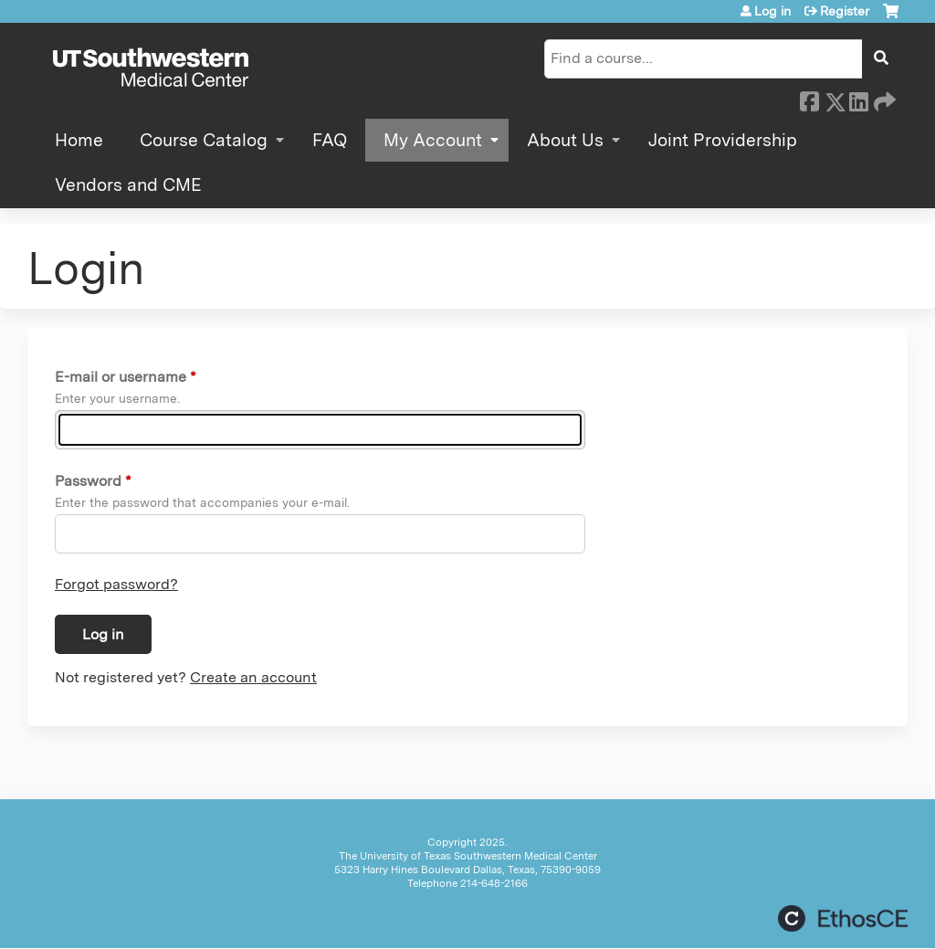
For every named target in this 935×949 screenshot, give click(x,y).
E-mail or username (120, 376)
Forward (883, 99)
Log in (772, 11)
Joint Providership (722, 140)
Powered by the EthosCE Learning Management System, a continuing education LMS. (843, 918)
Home (79, 140)
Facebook (809, 99)
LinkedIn (858, 99)
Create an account (253, 677)
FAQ (329, 140)
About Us (565, 140)
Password (88, 481)
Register (844, 11)
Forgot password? (116, 584)
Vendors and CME (128, 184)
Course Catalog (204, 140)
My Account (432, 140)
